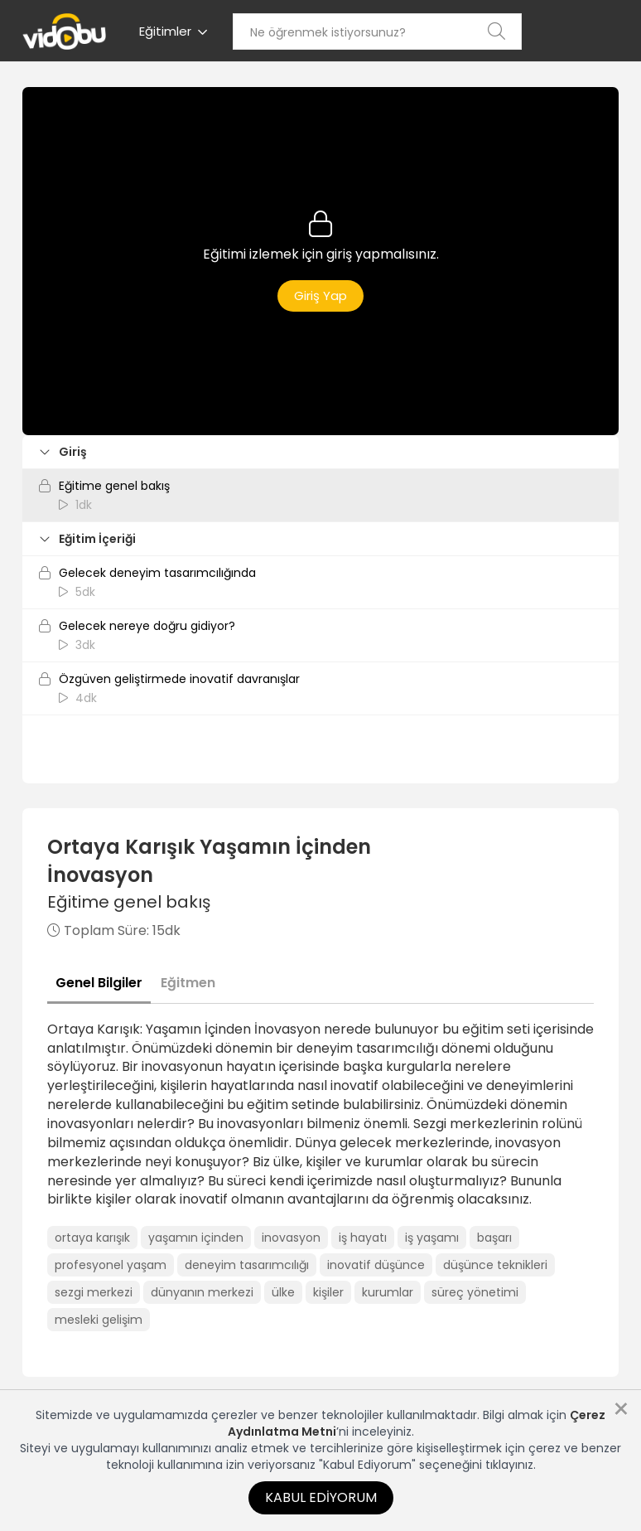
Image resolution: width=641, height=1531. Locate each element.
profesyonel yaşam (110, 1265)
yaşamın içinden (195, 1237)
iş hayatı (363, 1237)
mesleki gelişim (98, 1319)
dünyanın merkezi (202, 1292)
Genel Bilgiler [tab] (98, 982)
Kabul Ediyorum (321, 1497)
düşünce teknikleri (495, 1265)
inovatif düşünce (376, 1265)
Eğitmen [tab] (188, 982)
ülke (283, 1292)
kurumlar (387, 1292)
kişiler (328, 1292)
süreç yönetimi (474, 1292)
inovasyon (291, 1237)
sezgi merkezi (94, 1292)
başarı (494, 1237)
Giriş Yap (320, 295)
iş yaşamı (432, 1237)
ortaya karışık (92, 1237)
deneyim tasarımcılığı (247, 1265)
